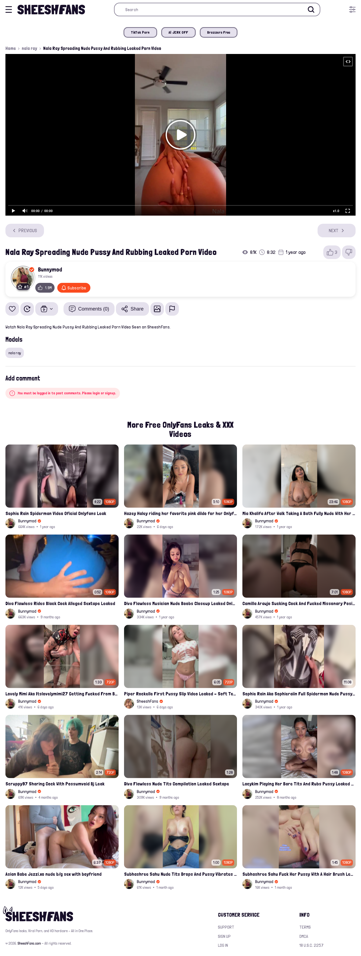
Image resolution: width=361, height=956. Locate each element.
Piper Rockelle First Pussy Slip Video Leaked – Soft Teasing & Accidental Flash (180, 693)
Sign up (224, 936)
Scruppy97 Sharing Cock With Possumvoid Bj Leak (54, 783)
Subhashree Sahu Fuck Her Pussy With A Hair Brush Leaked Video (299, 874)
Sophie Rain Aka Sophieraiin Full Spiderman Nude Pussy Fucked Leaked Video (299, 693)
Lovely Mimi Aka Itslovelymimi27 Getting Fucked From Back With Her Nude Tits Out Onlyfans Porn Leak (62, 693)
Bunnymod (50, 269)
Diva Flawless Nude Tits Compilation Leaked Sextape (176, 783)
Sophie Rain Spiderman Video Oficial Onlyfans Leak (55, 513)
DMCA (303, 936)
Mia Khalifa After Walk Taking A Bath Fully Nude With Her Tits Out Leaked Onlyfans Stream (299, 513)
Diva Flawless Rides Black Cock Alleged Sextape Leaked (60, 603)
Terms (305, 927)
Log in (223, 945)
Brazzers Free (218, 32)
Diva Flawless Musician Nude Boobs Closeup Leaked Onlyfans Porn (180, 603)
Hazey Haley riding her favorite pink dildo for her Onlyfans (180, 513)
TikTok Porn (140, 32)
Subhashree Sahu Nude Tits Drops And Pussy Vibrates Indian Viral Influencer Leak (180, 874)
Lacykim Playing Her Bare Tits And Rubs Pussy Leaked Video (299, 783)
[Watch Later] (27, 309)
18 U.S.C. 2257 (311, 945)
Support (226, 927)
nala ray (29, 48)
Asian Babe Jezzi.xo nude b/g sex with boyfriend (53, 874)
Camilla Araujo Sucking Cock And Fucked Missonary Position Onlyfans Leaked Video (299, 603)
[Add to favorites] (12, 309)
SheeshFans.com (29, 943)
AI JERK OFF (178, 32)
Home (10, 48)
